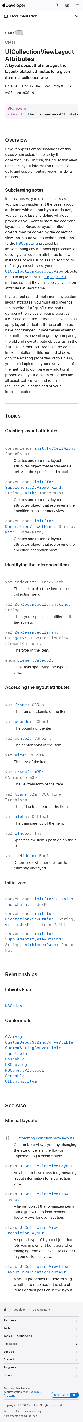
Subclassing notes (24, 190)
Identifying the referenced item (37, 564)
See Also (15, 1105)
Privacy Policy (32, 1411)
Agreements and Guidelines (20, 1416)
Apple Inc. (33, 1405)
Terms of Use (12, 1411)
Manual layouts (21, 1120)
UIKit (8, 33)
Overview (16, 140)
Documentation (23, 16)
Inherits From (19, 989)
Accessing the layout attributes (37, 687)
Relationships (21, 974)
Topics (12, 416)
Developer (20, 1309)
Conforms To (18, 1020)
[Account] (67, 5)
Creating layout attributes (31, 430)
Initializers (15, 882)
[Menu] (77, 5)
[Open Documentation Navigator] (5, 16)
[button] (56, 5)
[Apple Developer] (13, 5)
